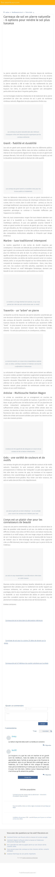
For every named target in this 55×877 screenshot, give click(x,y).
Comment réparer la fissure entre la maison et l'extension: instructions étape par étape (25, 841)
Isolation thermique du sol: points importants (21, 854)
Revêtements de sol (16, 7)
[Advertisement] (27, 41)
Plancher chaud (32, 7)
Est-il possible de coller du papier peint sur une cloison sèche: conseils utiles (26, 845)
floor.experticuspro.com (10, 2)
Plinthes (43, 7)
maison (7, 12)
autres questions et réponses (30, 858)
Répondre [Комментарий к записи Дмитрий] (48, 745)
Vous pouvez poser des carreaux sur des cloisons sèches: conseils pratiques (28, 850)
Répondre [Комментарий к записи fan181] (48, 775)
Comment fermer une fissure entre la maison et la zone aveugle (27, 837)
